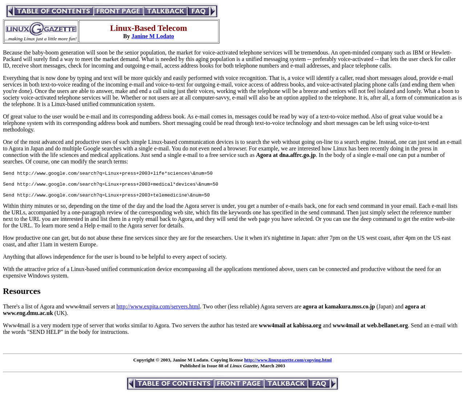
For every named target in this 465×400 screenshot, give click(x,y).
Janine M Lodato (153, 36)
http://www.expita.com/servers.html (158, 312)
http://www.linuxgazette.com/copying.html (288, 365)
